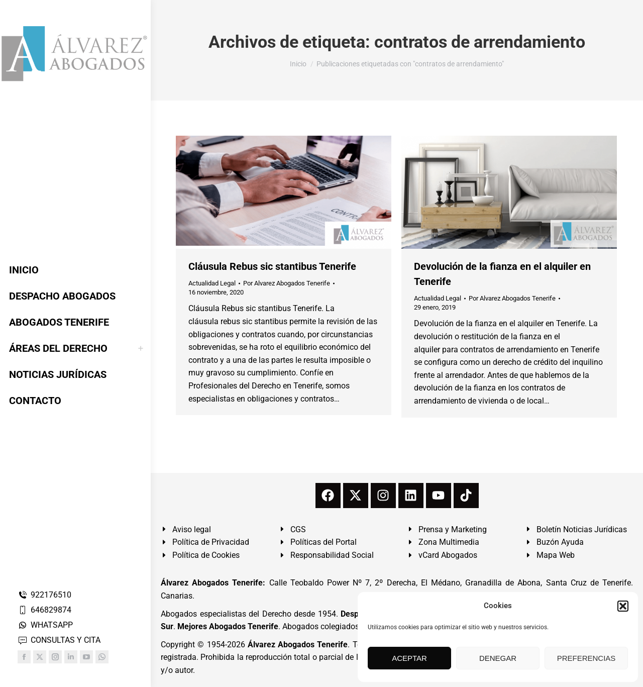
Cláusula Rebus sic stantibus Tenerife (272, 266)
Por (286, 283)
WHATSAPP (45, 625)
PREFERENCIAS (586, 658)
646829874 (44, 610)
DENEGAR (497, 658)
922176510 (44, 595)
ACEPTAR (409, 658)
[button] (623, 606)
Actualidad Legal (212, 283)
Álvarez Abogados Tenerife (298, 644)
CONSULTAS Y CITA (59, 640)
